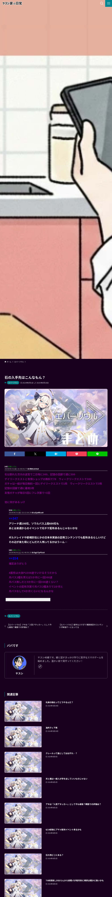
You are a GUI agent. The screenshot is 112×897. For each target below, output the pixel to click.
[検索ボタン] (101, 3)
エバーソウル (13, 382)
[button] (15, 453)
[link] (40, 666)
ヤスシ (19, 673)
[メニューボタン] (108, 3)
